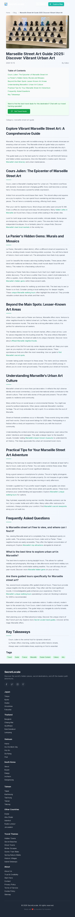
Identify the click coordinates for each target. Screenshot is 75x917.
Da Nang (7, 754)
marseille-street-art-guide (24, 120)
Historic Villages (10, 858)
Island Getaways (10, 862)
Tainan (7, 801)
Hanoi (6, 744)
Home (8, 13)
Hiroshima (8, 706)
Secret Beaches (10, 842)
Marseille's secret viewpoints (55, 506)
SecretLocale (14, 4)
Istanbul (7, 820)
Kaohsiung (8, 794)
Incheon (7, 776)
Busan (6, 770)
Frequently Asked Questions (19, 91)
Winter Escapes (10, 848)
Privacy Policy (10, 884)
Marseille (33, 657)
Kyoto (6, 700)
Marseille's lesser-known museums (39, 438)
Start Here (8, 878)
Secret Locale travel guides (44, 620)
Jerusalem (8, 827)
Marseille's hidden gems (15, 281)
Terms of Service (11, 888)
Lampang (8, 732)
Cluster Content (45, 657)
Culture (56, 657)
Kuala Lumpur (10, 824)
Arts (63, 657)
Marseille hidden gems (36, 570)
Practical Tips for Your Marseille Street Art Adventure (29, 88)
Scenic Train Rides (11, 852)
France (24, 657)
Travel (9, 657)
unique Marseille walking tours (23, 292)
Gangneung (9, 780)
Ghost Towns (9, 845)
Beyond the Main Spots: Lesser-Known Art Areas (27, 81)
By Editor (65, 63)
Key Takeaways (14, 94)
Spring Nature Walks (12, 855)
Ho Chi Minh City (11, 747)
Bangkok (7, 719)
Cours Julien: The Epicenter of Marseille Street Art (28, 75)
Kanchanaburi (10, 729)
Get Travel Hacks (19, 111)
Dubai (6, 814)
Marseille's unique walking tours (18, 594)
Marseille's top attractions (33, 545)
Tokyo (6, 696)
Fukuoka (7, 710)
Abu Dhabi (8, 817)
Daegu (7, 773)
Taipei (6, 791)
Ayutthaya (8, 726)
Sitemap (7, 894)
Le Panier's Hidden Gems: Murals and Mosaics (26, 78)
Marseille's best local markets (17, 227)
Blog (15, 13)
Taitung (7, 804)
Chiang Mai (8, 722)
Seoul (6, 766)
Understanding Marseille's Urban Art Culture (25, 85)
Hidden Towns (10, 838)
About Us (8, 871)
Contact (7, 881)
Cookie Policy (9, 891)
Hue (6, 757)
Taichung (8, 798)
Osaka (6, 703)
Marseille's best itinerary (15, 162)
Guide (17, 657)
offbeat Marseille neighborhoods (24, 341)
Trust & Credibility (11, 874)
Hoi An (7, 750)
